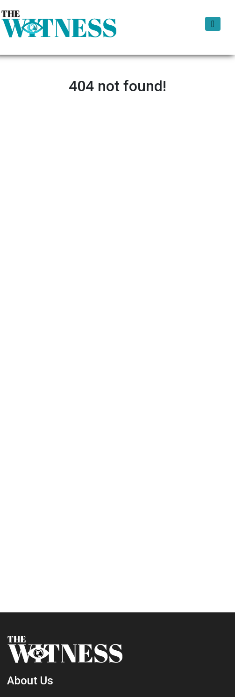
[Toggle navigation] (213, 24)
